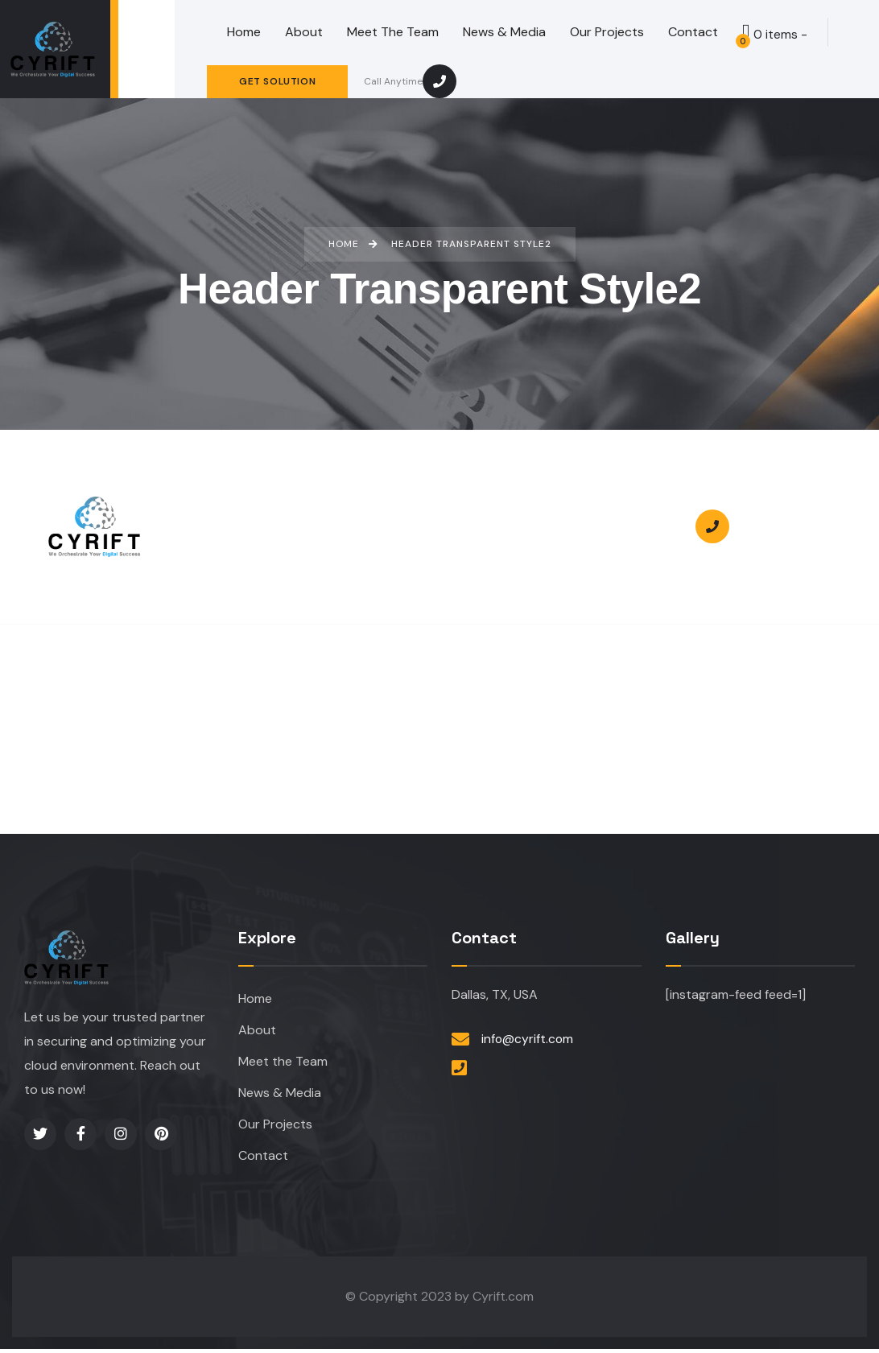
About (257, 1030)
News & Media (279, 1095)
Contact (263, 1159)
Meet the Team (283, 1062)
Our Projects (275, 1127)
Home (255, 998)
